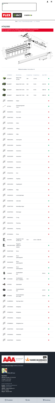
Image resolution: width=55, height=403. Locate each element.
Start (16, 21)
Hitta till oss (8, 373)
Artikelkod (9, 74)
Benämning (18, 74)
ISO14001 (21, 365)
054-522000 (9, 386)
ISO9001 (15, 365)
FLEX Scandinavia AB (7, 383)
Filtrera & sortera (27, 69)
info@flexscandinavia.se (11, 385)
